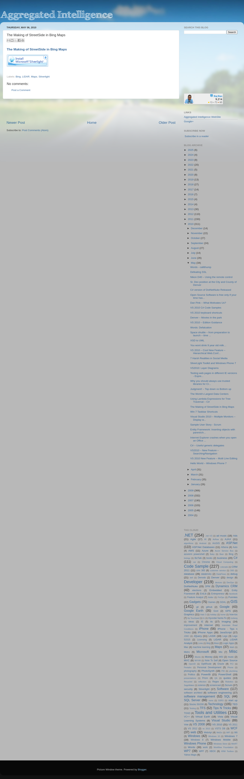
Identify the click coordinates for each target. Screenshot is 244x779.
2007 (191, 500)
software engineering (220, 692)
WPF (201, 751)
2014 (191, 204)
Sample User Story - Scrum (205, 424)
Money (209, 656)
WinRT (234, 744)
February (196, 479)
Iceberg (234, 618)
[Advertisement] (91, 109)
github (209, 607)
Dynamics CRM (226, 586)
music (231, 657)
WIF (228, 732)
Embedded (215, 590)
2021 (191, 169)
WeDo (219, 732)
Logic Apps (228, 643)
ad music (221, 535)
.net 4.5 (208, 536)
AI (205, 539)
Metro (187, 652)
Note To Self (211, 660)
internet (208, 625)
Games (211, 602)
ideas (191, 621)
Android (202, 543)
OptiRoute (206, 664)
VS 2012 (192, 728)
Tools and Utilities (211, 712)
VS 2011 (232, 724)
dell (191, 577)
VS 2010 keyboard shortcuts (206, 312)
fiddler (210, 597)
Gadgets (195, 601)
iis (211, 621)
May (193, 262)
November (197, 233)
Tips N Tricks (222, 708)
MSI (221, 657)
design (230, 577)
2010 (191, 224)
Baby (212, 554)
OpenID (192, 664)
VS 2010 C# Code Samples (205, 307)
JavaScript (226, 632)
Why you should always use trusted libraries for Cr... (210, 382)
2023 (191, 159)
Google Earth (193, 610)
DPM (207, 586)
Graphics (189, 614)
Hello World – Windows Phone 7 (208, 463)
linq (208, 643)
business (222, 558)
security (188, 689)
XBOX (212, 751)
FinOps (221, 597)
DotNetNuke (191, 586)
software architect (193, 692)
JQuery (198, 636)
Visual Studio (221, 720)
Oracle (220, 664)
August (195, 248)
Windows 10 (214, 736)
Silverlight (44, 76)
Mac (186, 647)
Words (191, 747)
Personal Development (209, 667)
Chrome (206, 562)
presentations (190, 678)
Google (225, 606)
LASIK (212, 636)
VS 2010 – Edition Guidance (206, 322)
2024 (191, 154)
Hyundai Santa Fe (217, 618)
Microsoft (203, 651)
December (197, 228)
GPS (228, 610)
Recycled (188, 682)
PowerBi (206, 674)
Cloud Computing (224, 562)
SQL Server (192, 700)
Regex (215, 681)
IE (202, 621)
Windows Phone (195, 743)
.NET (188, 535)
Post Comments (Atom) (35, 130)
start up (232, 700)
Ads (235, 535)
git (197, 607)
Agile (193, 539)
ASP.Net (231, 543)
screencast (215, 685)
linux (216, 643)
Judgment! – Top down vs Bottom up (210, 389)
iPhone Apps (205, 632)
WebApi (208, 732)
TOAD (187, 713)
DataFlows (221, 574)
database (189, 574)
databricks (206, 574)
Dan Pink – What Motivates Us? (208, 302)
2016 (191, 194)
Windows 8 (197, 739)
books (209, 558)
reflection (202, 682)
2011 (191, 219)
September (197, 243)
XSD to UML (197, 340)
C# (235, 557)
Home (91, 123)
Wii (235, 732)
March (195, 474)
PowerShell (224, 674)
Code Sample (196, 566)
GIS (233, 601)
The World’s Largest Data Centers (209, 394)
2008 (191, 495)
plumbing (233, 671)
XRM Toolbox (227, 751)
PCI (231, 664)
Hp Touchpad (193, 618)
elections (196, 590)
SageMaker (189, 685)
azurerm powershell (194, 554)
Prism (205, 678)
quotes (227, 678)
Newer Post (16, 123)
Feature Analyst (195, 597)
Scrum (228, 685)
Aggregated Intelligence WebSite (202, 117)
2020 (191, 174)
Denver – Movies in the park (206, 317)
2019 (191, 179)
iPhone (204, 628)
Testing (192, 708)
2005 (191, 510)
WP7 (187, 751)
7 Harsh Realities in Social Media (208, 358)
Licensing (202, 639)
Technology (215, 704)
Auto (235, 547)
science (202, 685)
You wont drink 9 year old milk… (208, 345)
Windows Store (220, 744)
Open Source (229, 660)
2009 (191, 490)
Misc (233, 651)
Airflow (216, 539)
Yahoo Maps (190, 754)
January (196, 484)
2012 (191, 214)
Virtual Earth (202, 716)
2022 (191, 164)
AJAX (228, 539)
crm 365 (200, 570)
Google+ (189, 121)
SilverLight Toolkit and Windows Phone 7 (213, 363)
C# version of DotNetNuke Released (210, 289)
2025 (191, 150)
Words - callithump (200, 267)
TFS (203, 708)
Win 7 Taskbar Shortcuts (204, 411)
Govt (215, 611)
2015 (191, 199)
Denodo (202, 577)
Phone (230, 667)
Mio (220, 652)
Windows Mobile (221, 739)
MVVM (198, 660)
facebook (233, 594)
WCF (233, 728)
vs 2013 (206, 728)
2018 (191, 184)
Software (223, 688)
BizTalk (198, 558)
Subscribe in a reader (197, 136)
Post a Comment (20, 90)
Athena (224, 547)
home (223, 614)
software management (199, 696)
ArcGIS (216, 543)
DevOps (230, 582)
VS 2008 (199, 724)
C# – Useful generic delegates (207, 445)
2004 (191, 515)
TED (234, 704)
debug (233, 574)
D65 (232, 570)
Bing (18, 76)
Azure (205, 550)
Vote (186, 724)
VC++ (187, 716)
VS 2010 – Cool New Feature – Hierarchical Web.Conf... (207, 352)
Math (232, 647)
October (196, 238)
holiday (213, 614)
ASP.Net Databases (203, 547)
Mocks (198, 657)
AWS (191, 550)
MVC (187, 660)
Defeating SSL (198, 272)
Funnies (232, 597)
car (194, 562)
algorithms (188, 543)
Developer (193, 581)
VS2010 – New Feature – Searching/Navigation (204, 452)
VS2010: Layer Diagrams (204, 368)
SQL (227, 696)
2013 (191, 209)
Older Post (167, 123)
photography (190, 671)
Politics (191, 674)
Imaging (226, 621)
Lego (224, 636)
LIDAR (26, 76)
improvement (190, 625)
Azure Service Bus (224, 551)
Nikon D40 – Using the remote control (211, 277)
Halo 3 (203, 614)
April (194, 469)
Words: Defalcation (201, 327)
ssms (211, 700)
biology (187, 558)
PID (223, 671)
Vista (220, 716)
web (193, 732)
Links (200, 643)
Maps (34, 76)
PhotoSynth (208, 670)
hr (204, 618)
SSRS (221, 700)
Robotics (229, 682)
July (193, 252)
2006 (191, 505)
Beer (222, 554)
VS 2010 (217, 724)
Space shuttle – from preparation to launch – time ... (210, 334)
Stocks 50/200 (196, 704)
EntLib (203, 593)
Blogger (142, 769)
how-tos (234, 614)
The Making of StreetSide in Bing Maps (37, 49)
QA (216, 678)
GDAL (223, 602)
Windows (194, 736)
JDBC (186, 636)
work (205, 747)
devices (218, 582)
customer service (218, 570)
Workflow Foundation (223, 747)
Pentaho (187, 667)
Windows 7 (230, 736)
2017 (191, 189)
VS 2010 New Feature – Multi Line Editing (213, 458)
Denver (215, 577)
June (194, 258)
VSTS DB (220, 728)
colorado (224, 567)
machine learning (201, 647)
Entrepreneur (217, 593)
